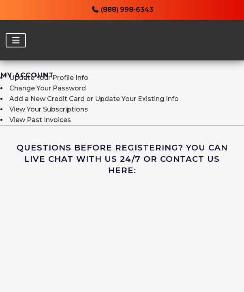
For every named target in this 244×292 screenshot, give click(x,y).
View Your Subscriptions (48, 109)
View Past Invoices (40, 120)
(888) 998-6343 (122, 9)
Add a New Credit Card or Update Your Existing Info (94, 99)
